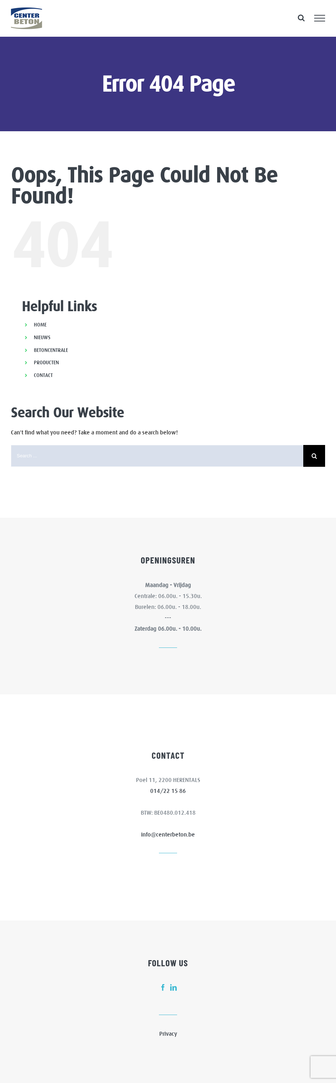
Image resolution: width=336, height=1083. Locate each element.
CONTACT (43, 375)
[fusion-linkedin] (173, 987)
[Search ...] (157, 456)
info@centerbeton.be (168, 834)
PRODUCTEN (46, 362)
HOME (40, 325)
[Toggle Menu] (319, 18)
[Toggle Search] (301, 17)
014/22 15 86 (168, 790)
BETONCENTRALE (51, 350)
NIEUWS (42, 337)
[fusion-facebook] (163, 987)
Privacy (168, 1033)
